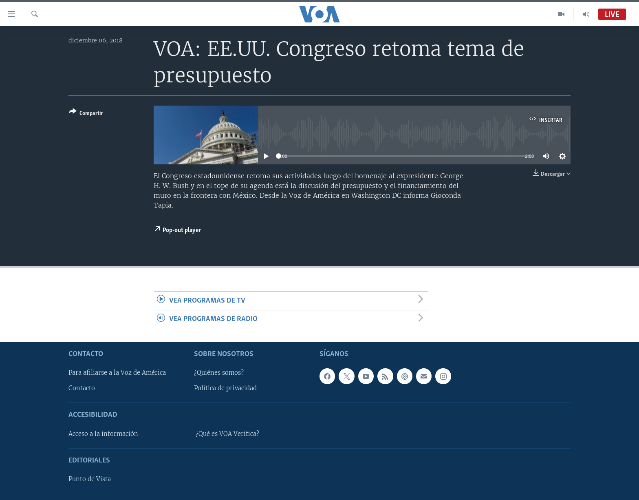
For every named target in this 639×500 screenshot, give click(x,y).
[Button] (86, 114)
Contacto (81, 388)
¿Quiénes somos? (219, 372)
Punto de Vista (89, 479)
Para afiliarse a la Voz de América (117, 372)
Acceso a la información (103, 433)
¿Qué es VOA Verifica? (227, 433)
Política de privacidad (225, 388)
